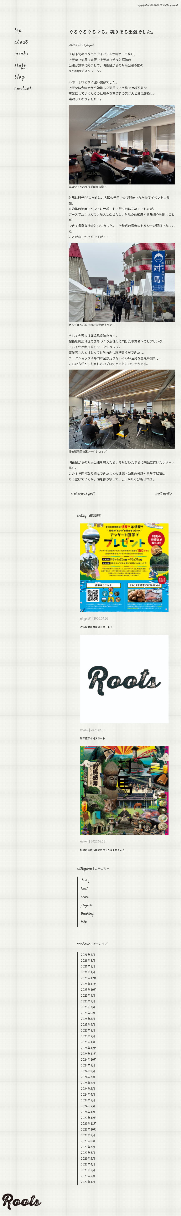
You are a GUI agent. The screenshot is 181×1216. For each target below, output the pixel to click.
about (21, 42)
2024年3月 (88, 1100)
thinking (87, 914)
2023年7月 (88, 1147)
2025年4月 (88, 1024)
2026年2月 (88, 966)
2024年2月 (88, 1106)
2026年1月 (88, 972)
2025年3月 (88, 1030)
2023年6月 (88, 1152)
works (22, 54)
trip (84, 922)
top (18, 31)
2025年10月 (89, 989)
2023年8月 (88, 1141)
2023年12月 (89, 1118)
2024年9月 (88, 1065)
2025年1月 (88, 1042)
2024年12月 (89, 1048)
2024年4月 (88, 1094)
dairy (85, 880)
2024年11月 (89, 1053)
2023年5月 (88, 1158)
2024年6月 (88, 1083)
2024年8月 (88, 1071)
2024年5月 (88, 1088)
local (84, 889)
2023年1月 (88, 1182)
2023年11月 (89, 1123)
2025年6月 (88, 1013)
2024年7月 (88, 1077)
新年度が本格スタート (92, 738)
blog (20, 77)
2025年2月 (88, 1036)
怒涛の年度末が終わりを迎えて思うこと (102, 849)
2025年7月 (88, 1007)
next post (163, 494)
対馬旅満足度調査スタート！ (96, 626)
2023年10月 (89, 1129)
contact (23, 89)
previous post (84, 494)
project (86, 905)
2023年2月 (88, 1176)
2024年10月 (89, 1059)
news (85, 897)
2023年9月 (88, 1135)
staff (20, 65)
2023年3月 (88, 1170)
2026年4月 (88, 955)
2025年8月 (88, 1001)
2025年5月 (88, 1019)
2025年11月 (89, 984)
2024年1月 (88, 1112)
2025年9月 (88, 995)
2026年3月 (88, 960)
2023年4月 (88, 1164)
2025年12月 (89, 978)
